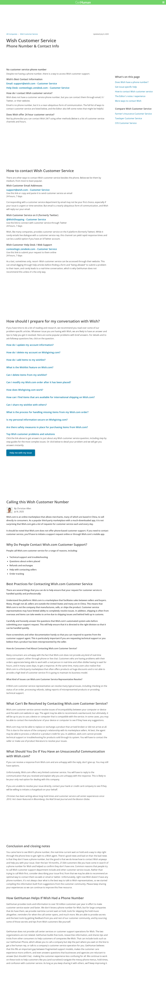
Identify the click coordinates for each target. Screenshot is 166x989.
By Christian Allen (22, 508)
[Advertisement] (57, 145)
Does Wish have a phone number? (131, 82)
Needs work (98, 984)
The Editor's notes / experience (130, 96)
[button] (163, 2)
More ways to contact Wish (128, 100)
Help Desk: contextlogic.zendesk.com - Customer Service (37, 87)
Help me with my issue (21, 452)
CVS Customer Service (126, 123)
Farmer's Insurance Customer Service (133, 113)
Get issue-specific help (126, 86)
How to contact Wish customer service (134, 91)
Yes (88, 984)
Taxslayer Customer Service (128, 118)
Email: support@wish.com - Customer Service (31, 83)
